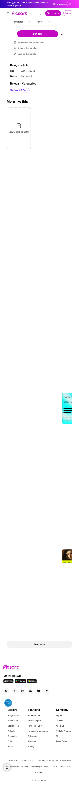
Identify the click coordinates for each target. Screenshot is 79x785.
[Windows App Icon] (32, 682)
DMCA (54, 766)
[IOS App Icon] (8, 682)
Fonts (10, 746)
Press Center (62, 741)
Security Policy (66, 766)
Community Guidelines (39, 766)
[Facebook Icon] (6, 691)
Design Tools (13, 726)
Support (59, 715)
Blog (58, 736)
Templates (12, 736)
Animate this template (28, 48)
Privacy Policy (27, 760)
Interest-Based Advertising (17, 766)
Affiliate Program (63, 731)
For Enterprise (34, 715)
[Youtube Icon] (38, 691)
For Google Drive (35, 726)
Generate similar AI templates (31, 42)
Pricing (31, 746)
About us (60, 726)
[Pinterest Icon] (47, 691)
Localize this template (28, 54)
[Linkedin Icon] (30, 691)
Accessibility (39, 773)
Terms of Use (13, 760)
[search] (39, 13)
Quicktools (32, 736)
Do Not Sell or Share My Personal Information (53, 760)
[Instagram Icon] (22, 691)
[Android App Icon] (20, 682)
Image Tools (13, 715)
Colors (11, 741)
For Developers (34, 721)
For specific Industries (38, 731)
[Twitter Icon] (14, 691)
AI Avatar (32, 741)
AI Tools (11, 731)
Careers (59, 721)
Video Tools (13, 721)
